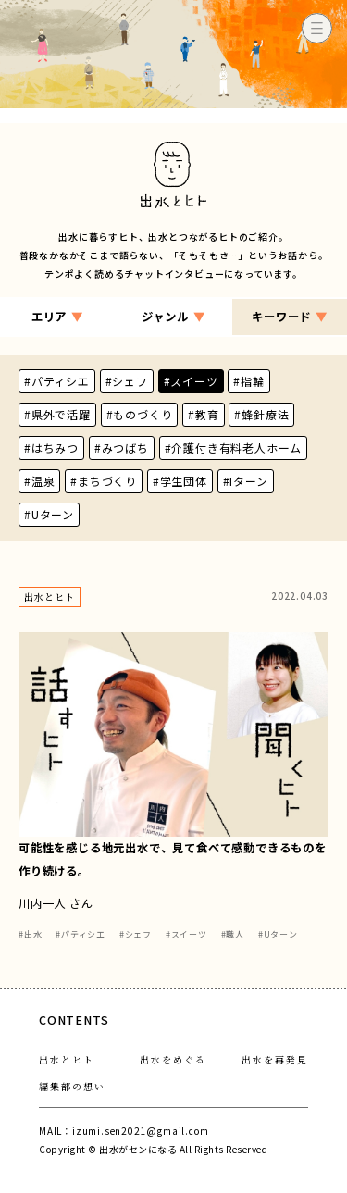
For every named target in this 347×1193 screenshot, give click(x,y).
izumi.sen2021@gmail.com (140, 1130)
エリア (57, 317)
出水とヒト (66, 1059)
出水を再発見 (275, 1059)
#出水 (30, 934)
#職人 (232, 934)
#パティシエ (80, 934)
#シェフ (135, 934)
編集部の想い (72, 1086)
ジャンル (173, 317)
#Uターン (278, 934)
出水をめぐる (173, 1059)
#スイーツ (186, 934)
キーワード (290, 317)
